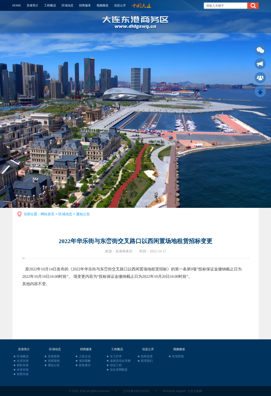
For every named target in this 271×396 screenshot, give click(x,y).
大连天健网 (194, 391)
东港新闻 (54, 356)
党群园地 (54, 361)
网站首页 (47, 214)
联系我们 (147, 361)
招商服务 (85, 5)
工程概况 (50, 5)
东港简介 (32, 5)
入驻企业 (85, 356)
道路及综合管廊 (120, 361)
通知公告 (83, 214)
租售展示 (85, 365)
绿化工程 (116, 365)
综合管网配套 (119, 369)
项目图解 (85, 361)
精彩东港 (23, 365)
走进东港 (23, 361)
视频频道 (102, 5)
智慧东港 (23, 374)
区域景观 (178, 356)
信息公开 (120, 5)
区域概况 (23, 356)
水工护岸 (116, 356)
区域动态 (67, 5)
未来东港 (23, 369)
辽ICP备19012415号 (136, 391)
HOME (16, 5)
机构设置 (147, 356)
